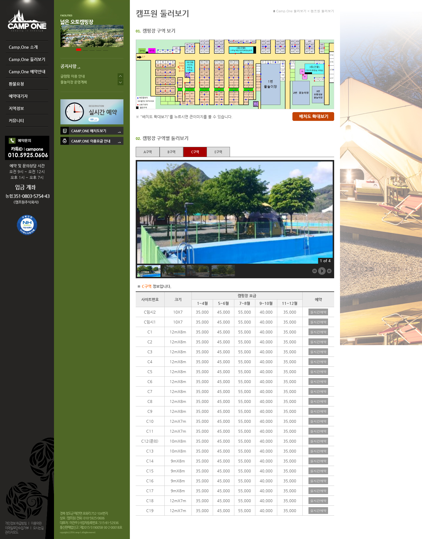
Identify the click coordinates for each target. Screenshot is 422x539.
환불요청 (16, 83)
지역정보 (16, 108)
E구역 (218, 152)
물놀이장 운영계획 (73, 82)
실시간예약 (318, 312)
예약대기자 (18, 96)
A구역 (148, 152)
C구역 (195, 152)
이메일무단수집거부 (17, 528)
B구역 (171, 152)
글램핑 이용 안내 (72, 76)
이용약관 (36, 523)
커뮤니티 (16, 120)
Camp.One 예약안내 (27, 71)
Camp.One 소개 (23, 47)
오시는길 (38, 528)
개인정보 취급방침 (16, 523)
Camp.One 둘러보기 (27, 59)
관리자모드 (11, 532)
